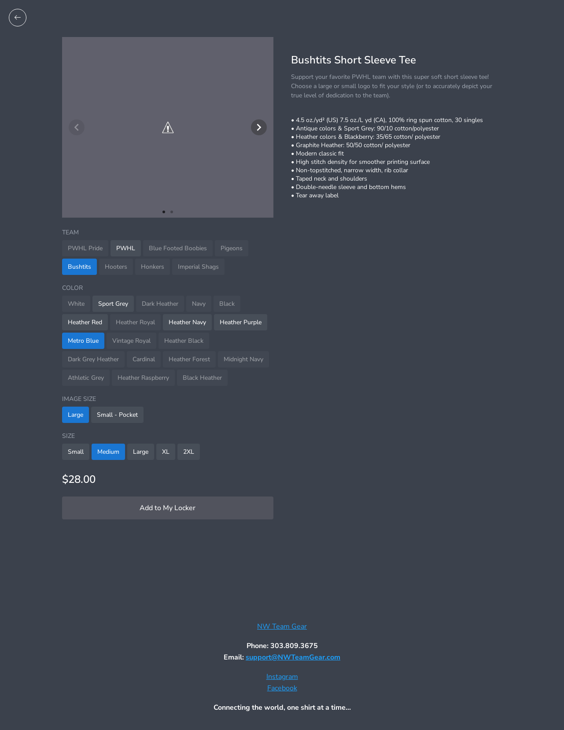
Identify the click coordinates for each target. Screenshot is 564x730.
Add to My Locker (167, 508)
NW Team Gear (282, 626)
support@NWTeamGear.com (293, 657)
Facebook (282, 688)
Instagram (282, 677)
